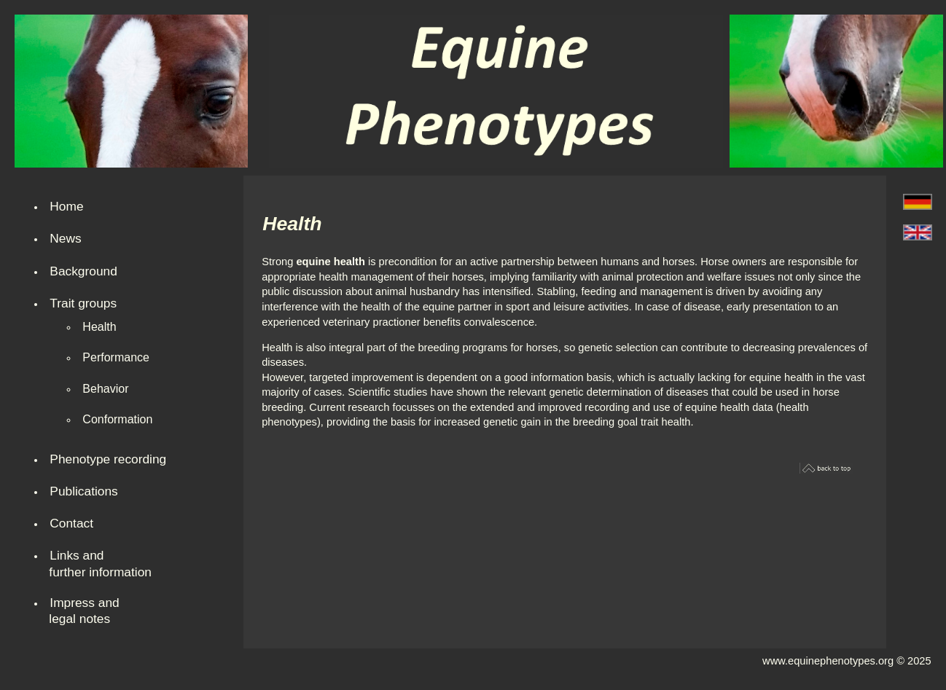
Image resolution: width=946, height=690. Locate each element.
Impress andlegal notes (84, 610)
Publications (83, 491)
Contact (71, 523)
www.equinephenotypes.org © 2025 (846, 661)
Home (66, 206)
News (65, 238)
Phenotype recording (108, 459)
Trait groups (83, 303)
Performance (115, 357)
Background (83, 271)
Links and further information (100, 563)
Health (99, 327)
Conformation (117, 419)
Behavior (105, 389)
